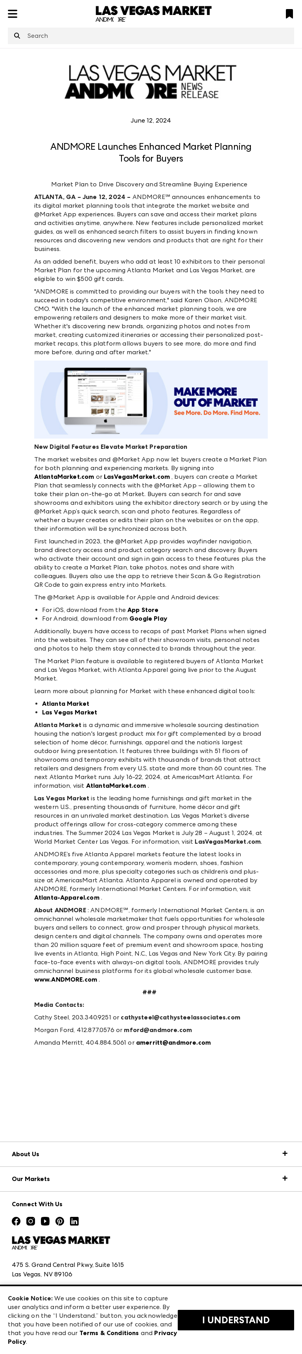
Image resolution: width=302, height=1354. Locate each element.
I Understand (236, 1320)
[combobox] (151, 36)
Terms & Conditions (109, 1333)
